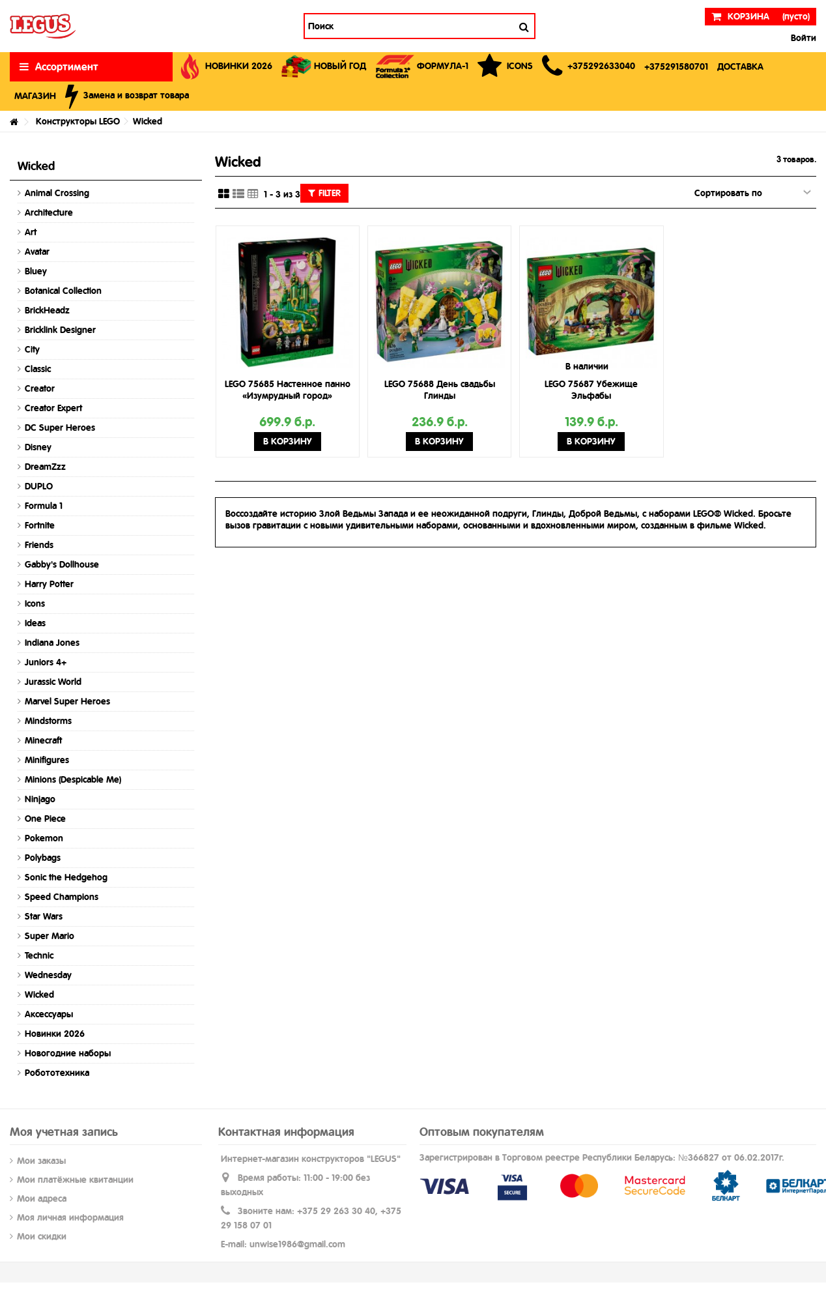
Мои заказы (41, 1160)
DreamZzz (45, 466)
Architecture (49, 212)
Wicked (39, 994)
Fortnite (40, 525)
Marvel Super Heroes (67, 701)
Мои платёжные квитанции (75, 1179)
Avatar (37, 251)
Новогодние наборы (68, 1053)
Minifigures (47, 760)
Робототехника (57, 1072)
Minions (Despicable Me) (73, 779)
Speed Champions (61, 897)
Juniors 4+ (45, 662)
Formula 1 (44, 505)
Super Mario (49, 936)
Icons (35, 603)
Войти (802, 38)
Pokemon (44, 838)
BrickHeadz (47, 310)
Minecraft (43, 740)
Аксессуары (49, 1014)
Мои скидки (41, 1236)
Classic (38, 369)
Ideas (35, 623)
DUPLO (39, 486)
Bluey (36, 271)
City (32, 349)
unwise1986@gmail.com (297, 1244)
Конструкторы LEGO (78, 121)
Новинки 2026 (55, 1033)
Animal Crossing (57, 193)
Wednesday (48, 975)
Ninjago (40, 799)
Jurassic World (53, 681)
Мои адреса (41, 1198)
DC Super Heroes (60, 427)
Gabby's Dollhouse (62, 564)
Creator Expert (53, 408)
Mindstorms (48, 721)
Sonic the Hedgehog (66, 877)
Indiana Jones (52, 642)
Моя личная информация (70, 1217)
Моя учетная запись (64, 1132)
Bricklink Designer (60, 330)
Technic (39, 955)
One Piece (45, 818)
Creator (40, 388)
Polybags (43, 857)
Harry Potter (49, 584)
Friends (39, 545)
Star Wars (44, 916)
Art (30, 232)
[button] (588, 66)
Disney (38, 447)
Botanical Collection (63, 290)
